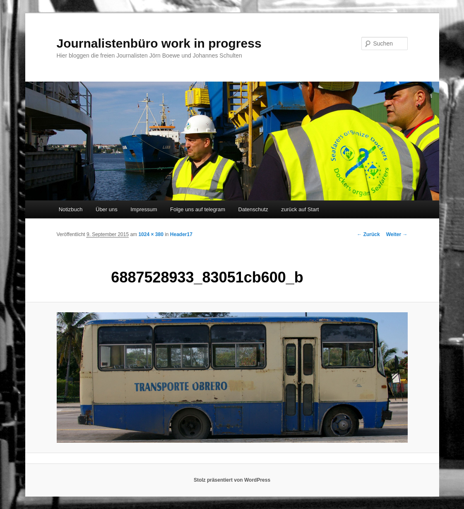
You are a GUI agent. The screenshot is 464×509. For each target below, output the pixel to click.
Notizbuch (71, 209)
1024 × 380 (150, 234)
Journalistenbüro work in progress (159, 43)
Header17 (181, 234)
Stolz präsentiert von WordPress (232, 480)
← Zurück (368, 234)
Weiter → (397, 234)
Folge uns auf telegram (197, 209)
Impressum (143, 209)
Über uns (107, 209)
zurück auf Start (300, 209)
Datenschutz (253, 209)
